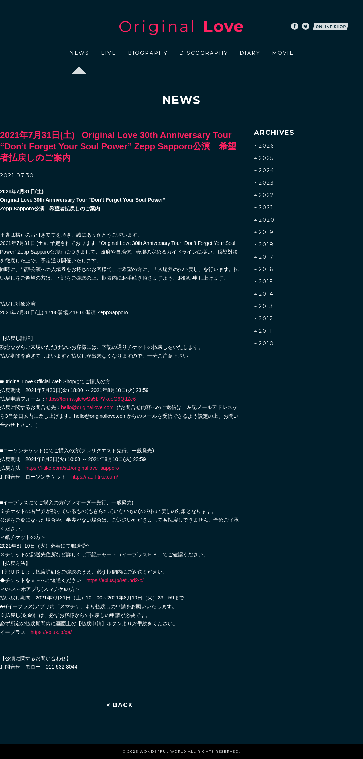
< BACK (119, 705)
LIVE (108, 53)
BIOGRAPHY (148, 53)
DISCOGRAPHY (203, 53)
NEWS (79, 53)
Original (181, 26)
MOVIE (283, 53)
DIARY (250, 53)
